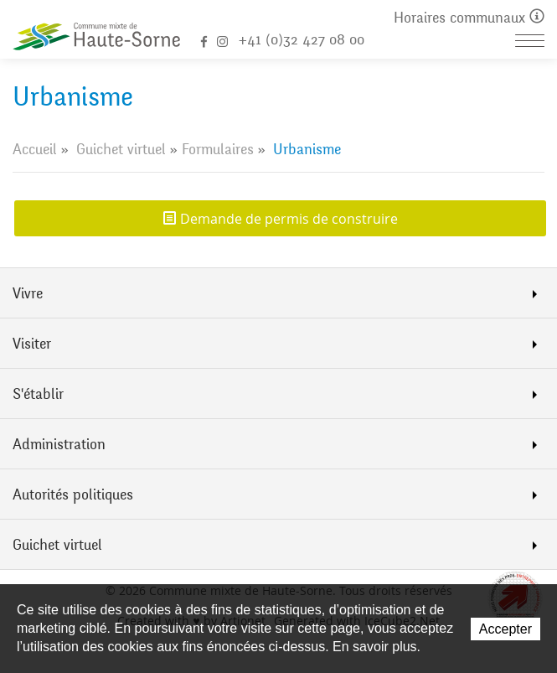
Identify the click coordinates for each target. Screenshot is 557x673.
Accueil (35, 149)
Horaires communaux (469, 18)
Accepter (505, 629)
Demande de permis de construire (289, 219)
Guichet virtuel (121, 149)
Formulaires (218, 149)
